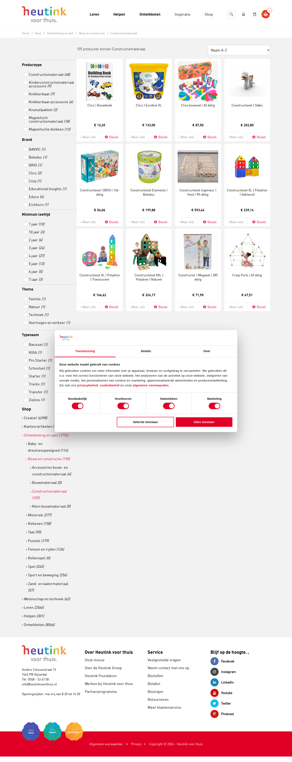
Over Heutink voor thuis (109, 652)
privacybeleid (87, 385)
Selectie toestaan (145, 422)
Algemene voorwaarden (106, 744)
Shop (26, 409)
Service (155, 652)
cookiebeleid (110, 385)
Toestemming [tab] (85, 351)
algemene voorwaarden (151, 385)
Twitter (220, 703)
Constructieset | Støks (247, 105)
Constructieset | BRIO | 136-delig (100, 192)
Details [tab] (146, 351)
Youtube (221, 693)
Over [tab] (206, 351)
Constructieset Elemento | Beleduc (148, 192)
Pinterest (222, 714)
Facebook (222, 661)
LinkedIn (222, 682)
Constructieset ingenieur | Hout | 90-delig (197, 192)
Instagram (223, 672)
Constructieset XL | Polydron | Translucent (99, 277)
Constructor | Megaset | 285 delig (198, 277)
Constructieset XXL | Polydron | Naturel (148, 277)
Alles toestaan (204, 422)
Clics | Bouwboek (99, 105)
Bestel (111, 137)
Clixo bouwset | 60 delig (198, 105)
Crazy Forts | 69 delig (247, 275)
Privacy (136, 744)
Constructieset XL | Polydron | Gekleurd (247, 192)
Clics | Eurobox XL (149, 105)
